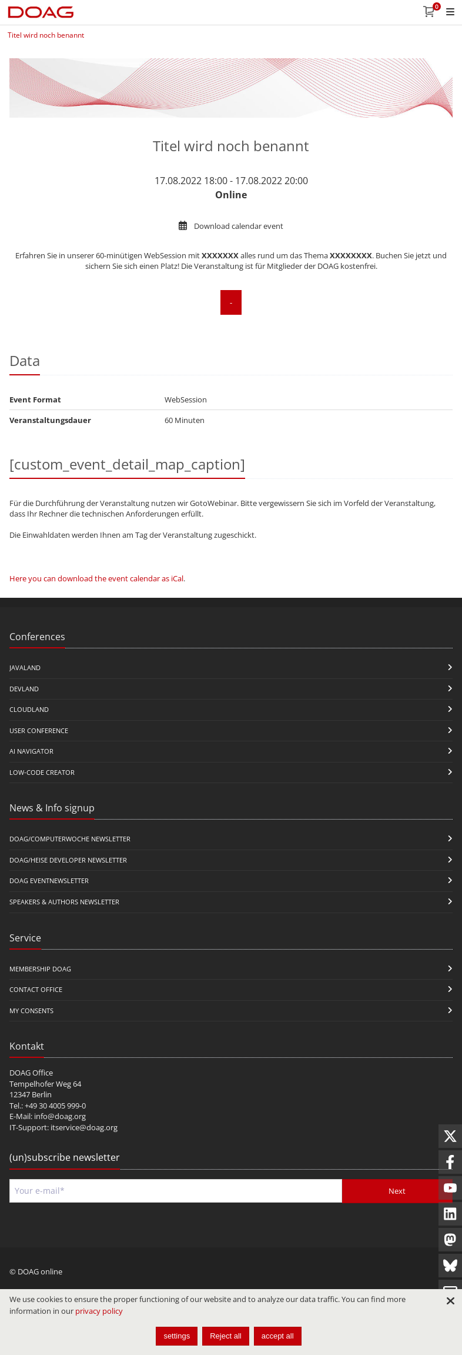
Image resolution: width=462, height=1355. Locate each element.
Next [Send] (397, 1191)
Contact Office (35, 989)
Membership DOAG (40, 968)
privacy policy (99, 1311)
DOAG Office (31, 1072)
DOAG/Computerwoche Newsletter (69, 838)
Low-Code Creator (42, 772)
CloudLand (29, 709)
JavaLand (25, 667)
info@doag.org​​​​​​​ (60, 1116)
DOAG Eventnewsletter (49, 880)
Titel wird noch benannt (46, 35)
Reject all (225, 1335)
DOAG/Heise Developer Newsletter (68, 859)
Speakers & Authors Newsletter (64, 901)
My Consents (31, 1010)
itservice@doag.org (84, 1127)
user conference (38, 730)
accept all (278, 1335)
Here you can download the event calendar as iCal (96, 578)
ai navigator (31, 751)
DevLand (24, 688)
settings (176, 1335)
